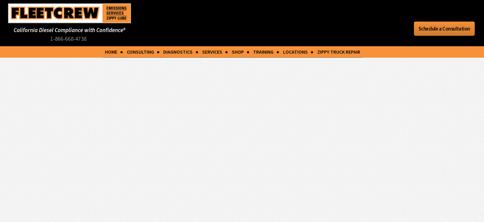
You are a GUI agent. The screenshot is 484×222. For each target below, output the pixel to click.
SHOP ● (241, 52)
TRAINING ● (266, 52)
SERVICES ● (215, 52)
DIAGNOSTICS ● (180, 52)
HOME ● (114, 52)
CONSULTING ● (143, 52)
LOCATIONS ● (298, 52)
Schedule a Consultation (444, 28)
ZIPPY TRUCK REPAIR (338, 52)
